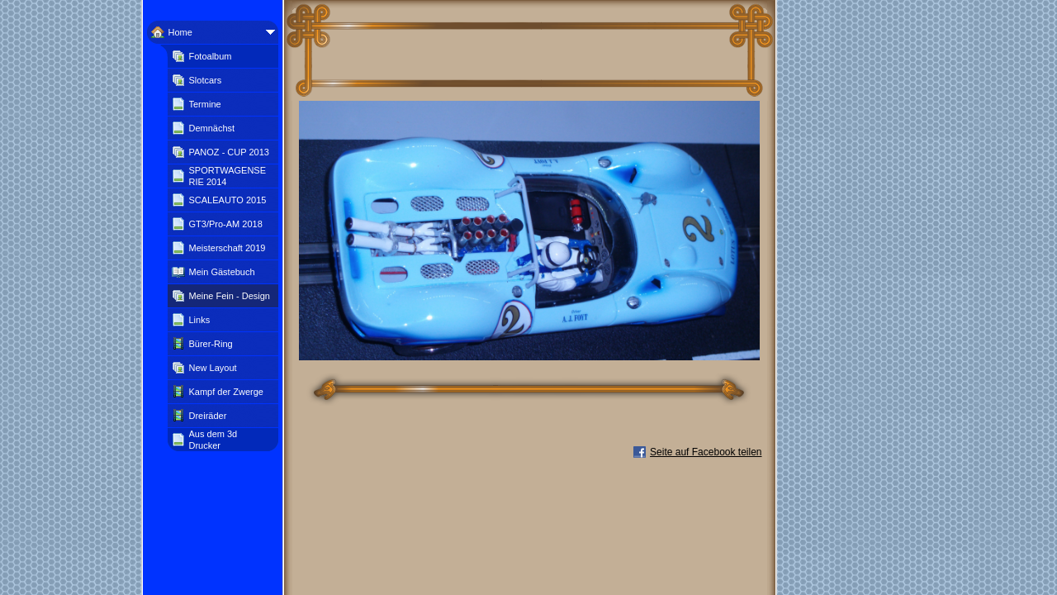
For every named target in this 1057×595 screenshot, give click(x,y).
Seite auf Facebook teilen (705, 452)
